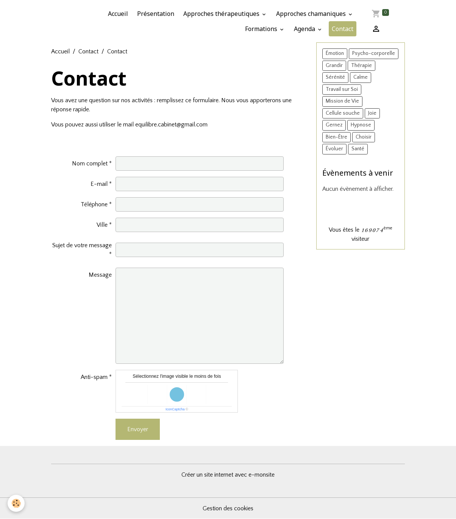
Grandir (334, 65)
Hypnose (361, 125)
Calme (360, 77)
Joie (372, 113)
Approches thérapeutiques (222, 13)
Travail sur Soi (342, 89)
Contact (342, 29)
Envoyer (137, 429)
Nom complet (90, 163)
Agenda (305, 29)
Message (100, 274)
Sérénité (335, 77)
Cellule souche (343, 113)
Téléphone (94, 204)
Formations (262, 29)
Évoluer (334, 149)
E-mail (99, 184)
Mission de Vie (342, 101)
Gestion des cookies (228, 508)
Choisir (364, 137)
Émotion (335, 53)
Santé (357, 149)
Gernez (334, 125)
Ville (102, 224)
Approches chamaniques (311, 13)
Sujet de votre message (82, 245)
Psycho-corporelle (373, 53)
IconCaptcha (175, 409)
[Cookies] (16, 503)
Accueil (118, 13)
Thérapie (361, 65)
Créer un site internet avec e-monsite (228, 474)
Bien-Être (336, 137)
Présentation (155, 13)
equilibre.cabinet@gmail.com (171, 124)
